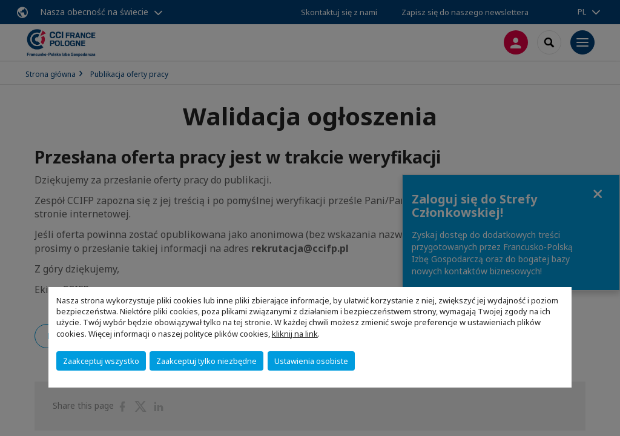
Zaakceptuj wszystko (101, 360)
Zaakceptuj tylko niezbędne (206, 360)
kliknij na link (295, 333)
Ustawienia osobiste (311, 360)
